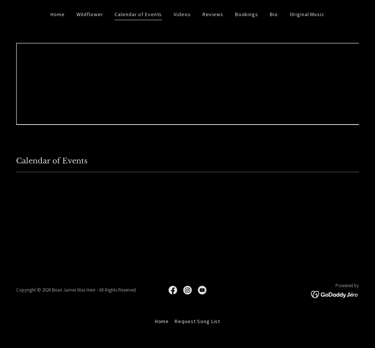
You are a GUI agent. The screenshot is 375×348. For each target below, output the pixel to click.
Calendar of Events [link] (138, 14)
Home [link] (58, 14)
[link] (173, 290)
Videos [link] (182, 14)
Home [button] (162, 321)
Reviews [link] (213, 14)
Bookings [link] (246, 14)
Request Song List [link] (197, 321)
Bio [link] (274, 14)
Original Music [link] (307, 14)
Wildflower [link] (90, 14)
